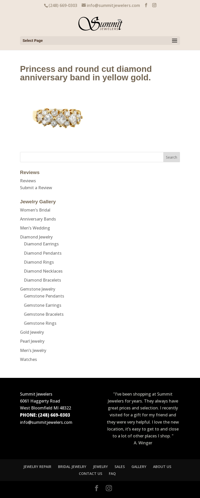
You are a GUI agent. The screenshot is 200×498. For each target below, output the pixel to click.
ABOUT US (162, 466)
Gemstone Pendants (44, 296)
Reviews (28, 181)
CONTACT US (90, 473)
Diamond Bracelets (42, 280)
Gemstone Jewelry (37, 289)
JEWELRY (100, 466)
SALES (120, 466)
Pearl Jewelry (32, 341)
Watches (28, 359)
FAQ (112, 473)
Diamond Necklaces (43, 271)
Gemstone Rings (40, 323)
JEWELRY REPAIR (37, 466)
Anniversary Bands (38, 219)
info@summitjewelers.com (46, 422)
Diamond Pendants (43, 253)
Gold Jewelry (32, 332)
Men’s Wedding (35, 228)
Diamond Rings (39, 262)
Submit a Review (36, 187)
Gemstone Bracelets (44, 314)
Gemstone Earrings (42, 305)
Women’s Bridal (35, 210)
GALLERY (138, 466)
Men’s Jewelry (33, 350)
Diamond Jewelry (36, 237)
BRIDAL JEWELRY (72, 466)
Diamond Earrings (41, 244)
